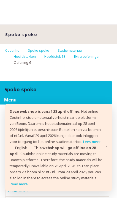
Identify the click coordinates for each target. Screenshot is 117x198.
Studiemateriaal (70, 50)
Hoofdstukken (25, 56)
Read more (19, 184)
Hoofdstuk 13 (55, 56)
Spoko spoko (38, 50)
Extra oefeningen (87, 56)
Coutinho (12, 50)
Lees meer (92, 141)
